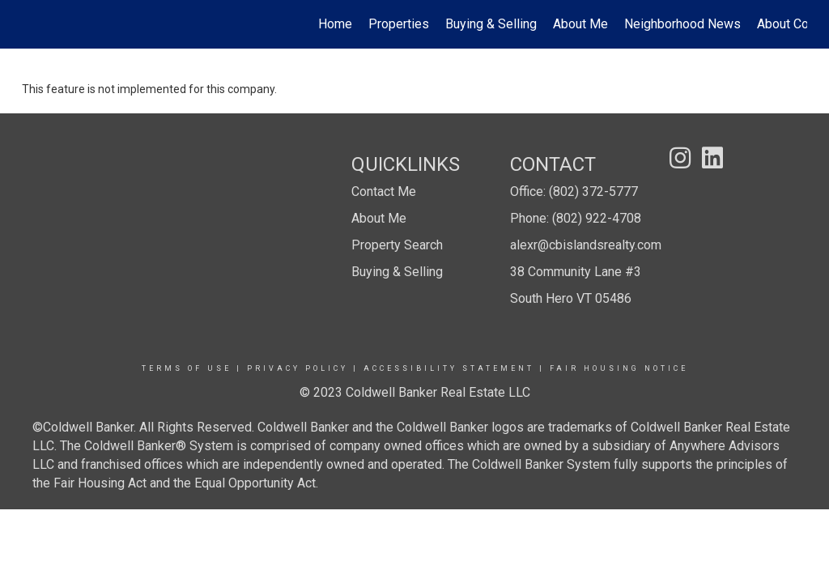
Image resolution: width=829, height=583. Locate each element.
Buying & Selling (491, 24)
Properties (398, 24)
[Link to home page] (30, 24)
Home (335, 24)
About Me (580, 24)
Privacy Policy (297, 368)
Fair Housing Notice (619, 368)
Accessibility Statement (448, 368)
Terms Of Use (187, 368)
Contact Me (383, 191)
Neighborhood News (682, 24)
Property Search (397, 245)
